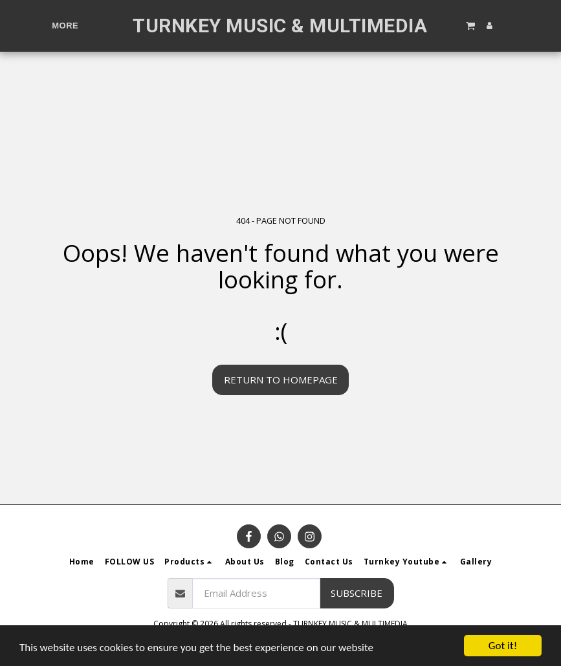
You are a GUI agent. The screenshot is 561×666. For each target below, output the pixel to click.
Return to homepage (281, 379)
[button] (470, 25)
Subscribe (356, 592)
